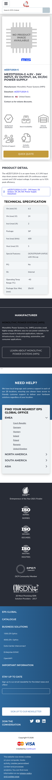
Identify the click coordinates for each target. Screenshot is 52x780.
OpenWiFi (8, 658)
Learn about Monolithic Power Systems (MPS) (26, 352)
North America (16, 454)
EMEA (8, 417)
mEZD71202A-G (21, 91)
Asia (8, 466)
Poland (16, 440)
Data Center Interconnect (15, 646)
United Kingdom (20, 448)
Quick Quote (26, 154)
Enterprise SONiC (11, 652)
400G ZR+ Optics (11, 640)
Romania (17, 444)
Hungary (17, 431)
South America (16, 460)
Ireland (16, 436)
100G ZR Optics (10, 634)
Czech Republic (19, 423)
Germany (17, 427)
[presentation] (23, 700)
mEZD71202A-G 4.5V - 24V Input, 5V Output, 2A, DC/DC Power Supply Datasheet (23, 191)
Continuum (31, 749)
